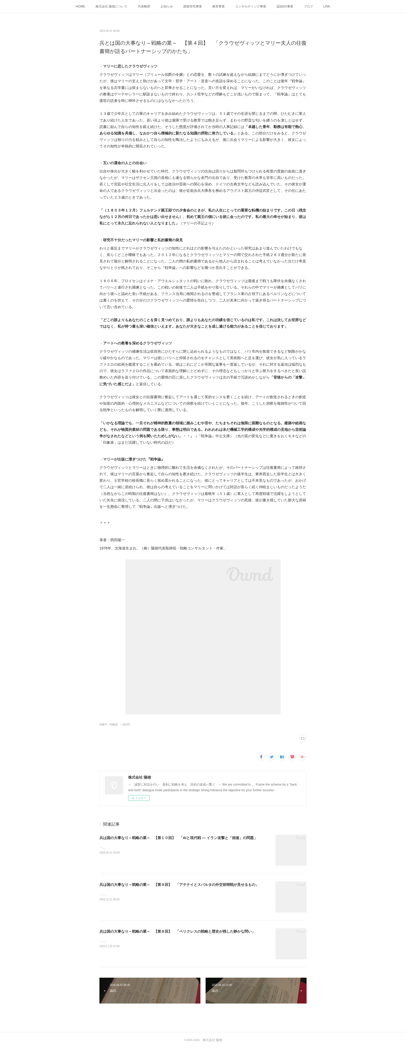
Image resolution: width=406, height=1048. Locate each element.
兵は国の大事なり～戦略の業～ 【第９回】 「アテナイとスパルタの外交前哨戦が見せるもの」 (179, 885)
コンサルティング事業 (250, 6)
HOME (80, 6)
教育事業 (218, 6)
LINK (326, 6)
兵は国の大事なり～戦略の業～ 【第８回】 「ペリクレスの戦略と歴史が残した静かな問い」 (177, 931)
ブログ (308, 6)
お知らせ (167, 6)
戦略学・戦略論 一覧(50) (114, 724)
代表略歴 (144, 6)
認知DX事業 (285, 6)
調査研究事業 (192, 6)
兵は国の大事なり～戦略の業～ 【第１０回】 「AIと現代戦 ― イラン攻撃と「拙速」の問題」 (178, 838)
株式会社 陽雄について (111, 6)
